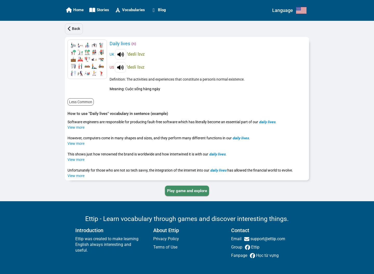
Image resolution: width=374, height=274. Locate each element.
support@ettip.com (267, 238)
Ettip (254, 247)
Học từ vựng (267, 255)
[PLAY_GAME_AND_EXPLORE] (187, 191)
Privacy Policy (166, 238)
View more (76, 127)
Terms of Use (165, 247)
